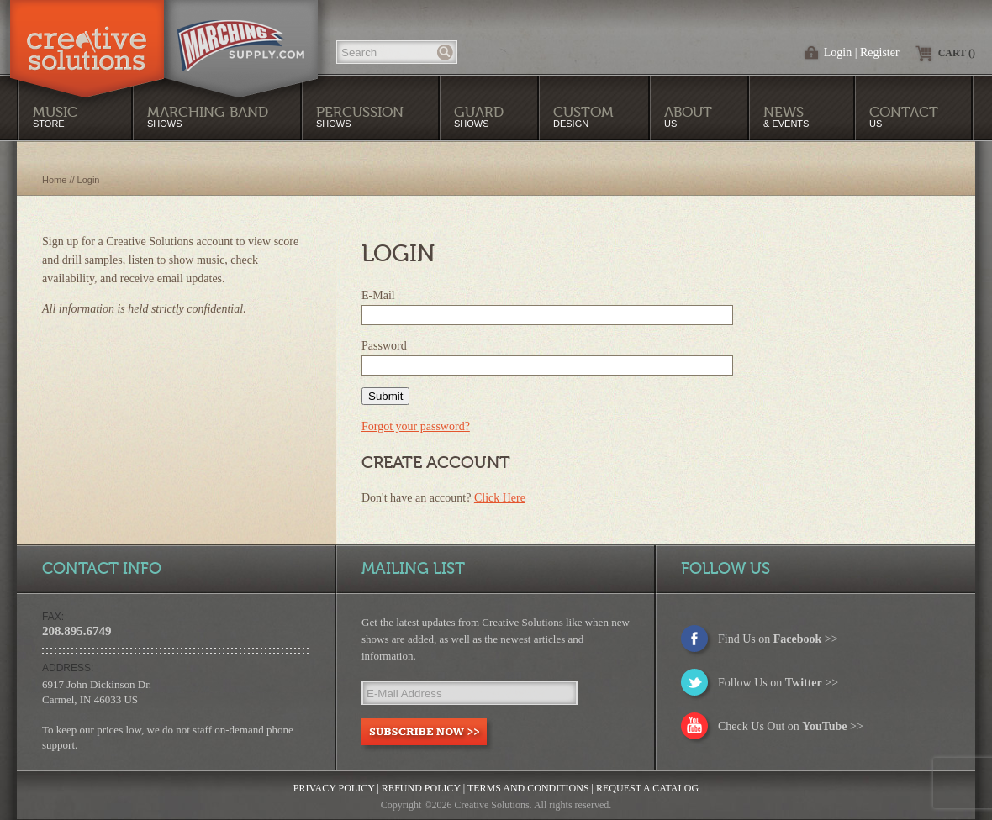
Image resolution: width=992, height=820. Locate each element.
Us (688, 116)
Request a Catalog (647, 788)
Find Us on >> (778, 639)
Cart (956, 53)
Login (838, 52)
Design (583, 116)
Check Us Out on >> (790, 726)
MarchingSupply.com (241, 37)
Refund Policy (421, 788)
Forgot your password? (415, 426)
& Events (786, 116)
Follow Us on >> (778, 682)
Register (880, 52)
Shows (360, 116)
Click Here (499, 497)
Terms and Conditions (528, 788)
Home (54, 180)
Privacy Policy (334, 788)
